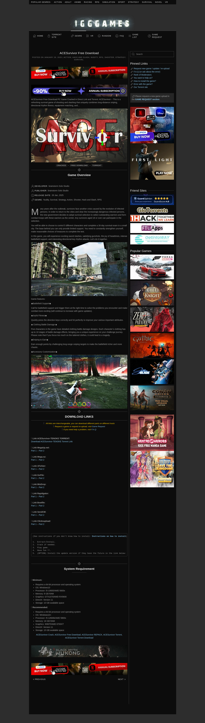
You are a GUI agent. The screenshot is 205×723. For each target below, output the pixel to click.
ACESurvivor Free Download (68, 635)
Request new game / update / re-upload (151, 68)
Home (40, 36)
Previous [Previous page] (39, 679)
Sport (121, 2)
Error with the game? (143, 84)
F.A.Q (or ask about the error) (147, 72)
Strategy (133, 2)
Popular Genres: (41, 2)
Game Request (98, 426)
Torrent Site (57, 36)
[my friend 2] (152, 210)
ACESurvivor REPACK (92, 635)
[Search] (152, 54)
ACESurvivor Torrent (112, 635)
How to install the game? (145, 81)
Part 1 (34, 451)
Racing (88, 2)
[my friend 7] (152, 239)
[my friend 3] (152, 218)
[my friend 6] (152, 228)
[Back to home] (102, 17)
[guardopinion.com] (152, 199)
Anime (77, 2)
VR (166, 2)
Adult (68, 2)
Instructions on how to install (109, 536)
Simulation (108, 2)
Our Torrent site (141, 87)
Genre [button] (78, 36)
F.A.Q (93, 429)
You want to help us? (143, 78)
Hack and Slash (80, 57)
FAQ (122, 36)
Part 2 (41, 451)
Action (58, 2)
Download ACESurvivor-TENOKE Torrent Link (52, 441)
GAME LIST (135, 36)
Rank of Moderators (143, 75)
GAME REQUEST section (147, 99)
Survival (147, 2)
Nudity (94, 57)
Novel (158, 2)
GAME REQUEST (157, 36)
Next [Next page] (122, 679)
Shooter (109, 57)
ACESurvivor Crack (45, 635)
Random (106, 36)
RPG (97, 2)
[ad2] (150, 433)
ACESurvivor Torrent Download (79, 638)
